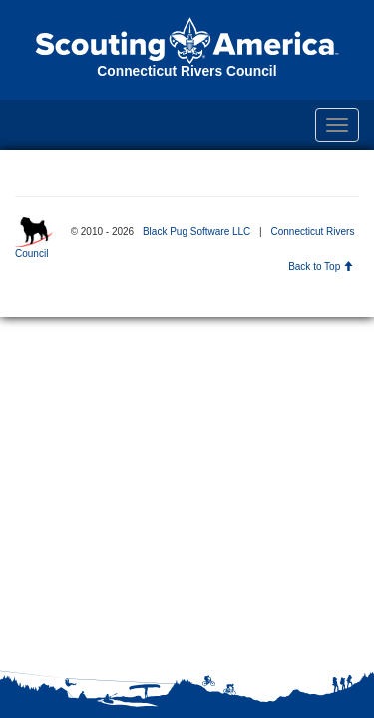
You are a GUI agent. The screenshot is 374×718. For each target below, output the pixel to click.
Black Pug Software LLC (196, 231)
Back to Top (320, 266)
